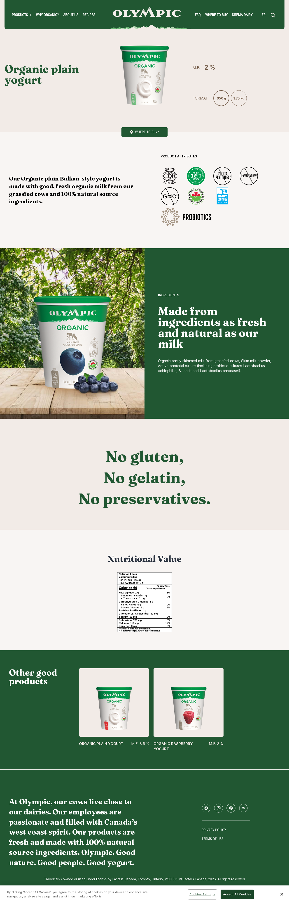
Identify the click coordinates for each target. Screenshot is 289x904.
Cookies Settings (202, 894)
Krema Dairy (242, 15)
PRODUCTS (20, 15)
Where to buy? (147, 132)
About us (70, 15)
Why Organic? (47, 15)
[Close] (282, 894)
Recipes (89, 15)
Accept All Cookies (237, 894)
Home (147, 12)
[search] (272, 15)
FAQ (198, 15)
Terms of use (212, 839)
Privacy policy (214, 830)
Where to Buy (216, 15)
